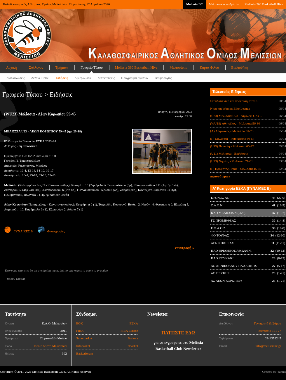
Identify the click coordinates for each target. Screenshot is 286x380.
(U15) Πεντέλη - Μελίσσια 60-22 (232, 146)
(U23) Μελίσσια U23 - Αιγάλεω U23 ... (236, 116)
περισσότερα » (220, 176)
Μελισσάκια (178, 67)
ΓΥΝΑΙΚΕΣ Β (18, 231)
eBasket (133, 346)
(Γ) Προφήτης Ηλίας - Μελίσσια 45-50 (235, 168)
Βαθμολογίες (163, 78)
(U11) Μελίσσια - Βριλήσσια (229, 153)
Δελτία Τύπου (40, 78)
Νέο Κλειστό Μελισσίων (50, 346)
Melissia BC (194, 4)
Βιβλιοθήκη (239, 67)
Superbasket (84, 338)
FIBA (80, 330)
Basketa (133, 338)
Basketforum (84, 353)
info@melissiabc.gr (268, 346)
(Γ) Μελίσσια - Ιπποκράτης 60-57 (232, 138)
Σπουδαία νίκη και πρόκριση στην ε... (234, 101)
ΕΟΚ (79, 323)
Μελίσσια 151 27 (269, 330)
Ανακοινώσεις (15, 78)
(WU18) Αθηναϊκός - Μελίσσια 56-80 (235, 123)
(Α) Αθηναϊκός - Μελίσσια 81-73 (232, 131)
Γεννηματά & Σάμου (267, 323)
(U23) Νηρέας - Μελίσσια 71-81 (231, 161)
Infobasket (83, 346)
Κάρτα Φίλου (209, 67)
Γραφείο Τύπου (92, 67)
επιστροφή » (184, 248)
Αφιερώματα (82, 78)
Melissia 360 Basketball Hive (264, 4)
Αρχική (11, 67)
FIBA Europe (129, 330)
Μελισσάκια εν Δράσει (223, 4)
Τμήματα (61, 67)
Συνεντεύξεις (106, 78)
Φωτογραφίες (51, 231)
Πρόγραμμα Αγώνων (134, 78)
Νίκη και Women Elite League (230, 108)
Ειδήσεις (62, 78)
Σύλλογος (36, 67)
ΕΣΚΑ (133, 323)
